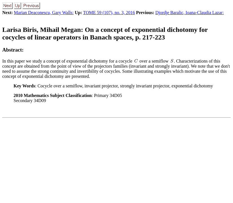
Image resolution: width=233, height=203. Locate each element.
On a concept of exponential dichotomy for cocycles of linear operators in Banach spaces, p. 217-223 (105, 33)
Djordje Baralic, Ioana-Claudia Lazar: (189, 12)
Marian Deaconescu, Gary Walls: (44, 12)
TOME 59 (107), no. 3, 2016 (109, 12)
